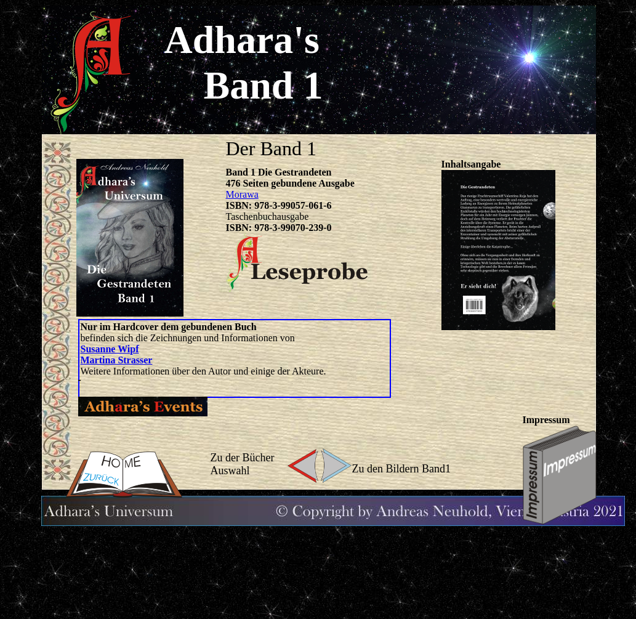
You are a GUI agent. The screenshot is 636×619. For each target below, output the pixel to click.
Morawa (242, 194)
